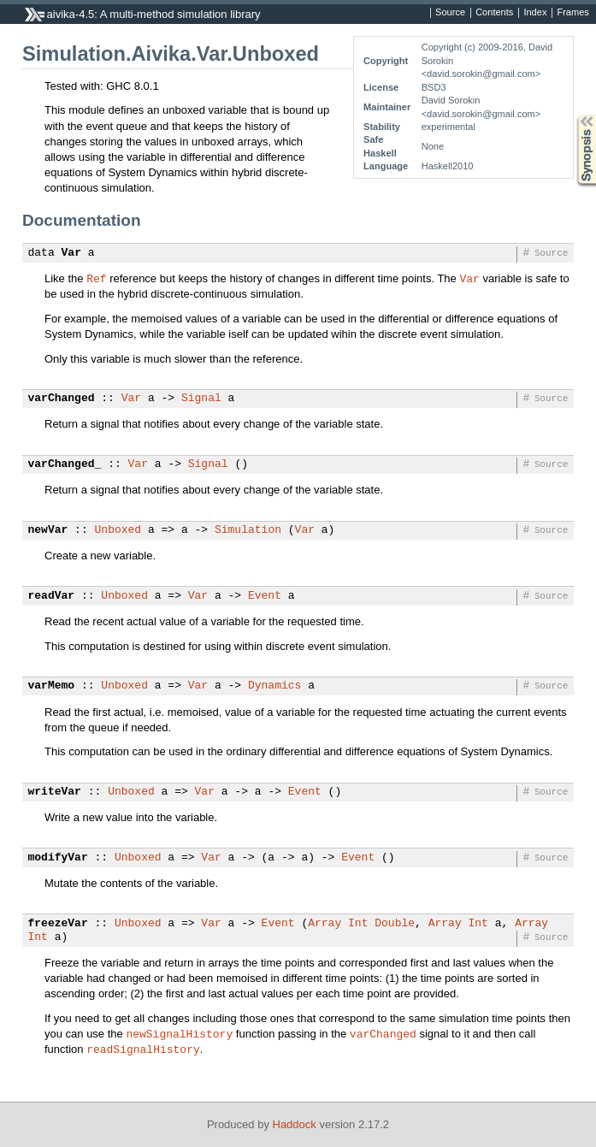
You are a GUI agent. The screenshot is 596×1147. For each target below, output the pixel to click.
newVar (48, 530)
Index (534, 13)
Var (71, 253)
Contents (494, 13)
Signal (201, 398)
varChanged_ (65, 464)
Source (450, 13)
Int (358, 923)
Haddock (294, 1124)
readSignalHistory (143, 1048)
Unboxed (118, 530)
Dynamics (274, 686)
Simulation (248, 530)
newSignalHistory (179, 1033)
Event (264, 596)
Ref (96, 278)
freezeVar (58, 923)
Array (324, 923)
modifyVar (58, 858)
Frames (572, 13)
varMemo (51, 686)
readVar (51, 596)
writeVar (54, 792)
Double (395, 923)
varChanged (61, 398)
